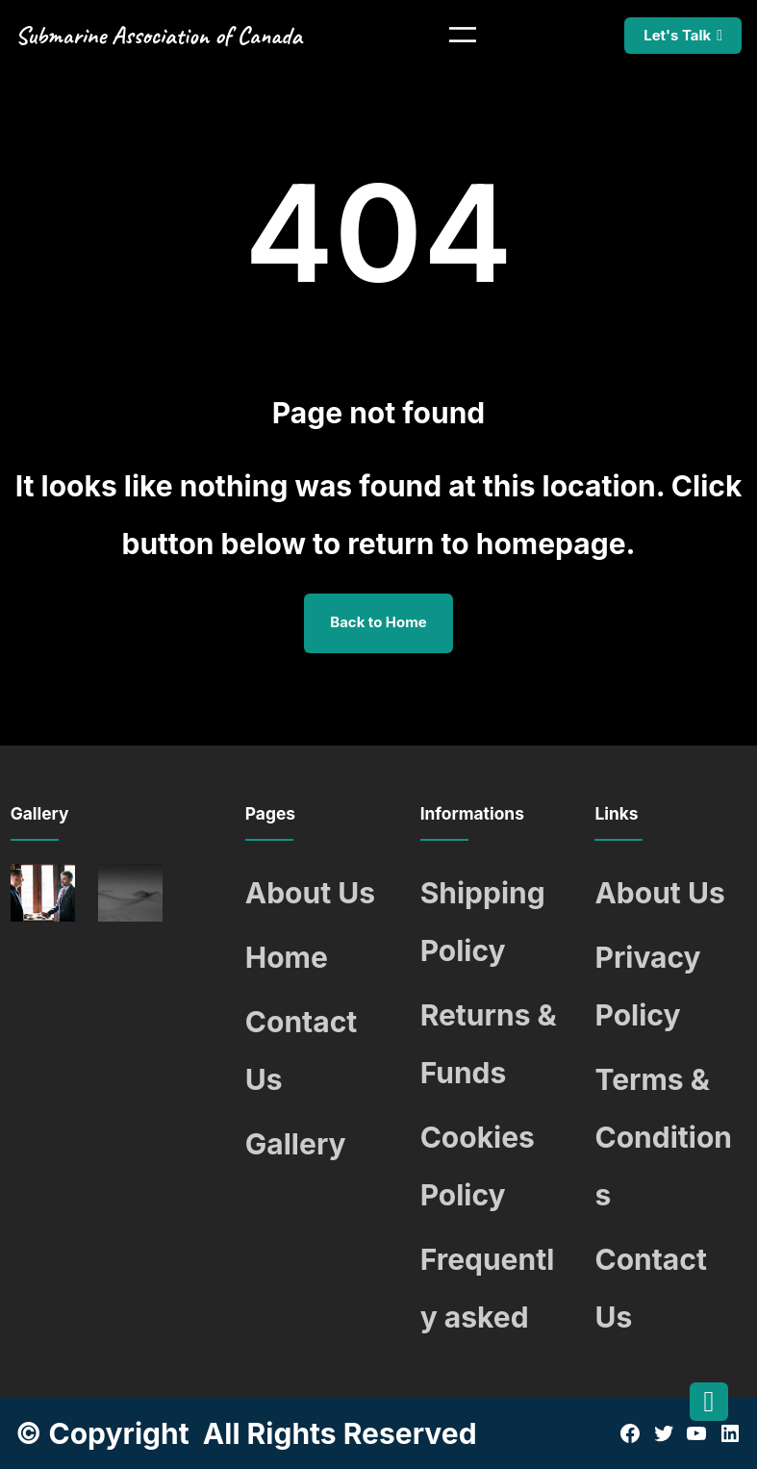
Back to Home (378, 622)
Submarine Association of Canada (158, 35)
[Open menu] (462, 34)
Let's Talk (677, 35)
